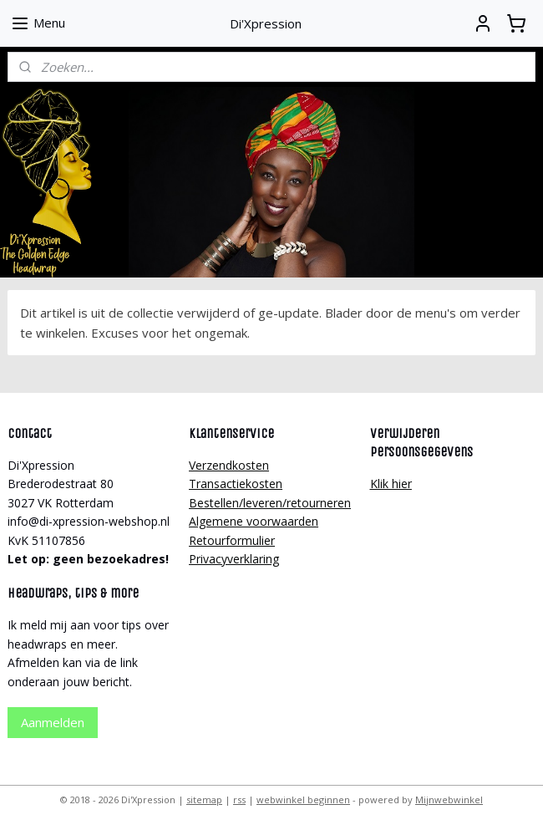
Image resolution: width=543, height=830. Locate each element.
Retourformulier (232, 540)
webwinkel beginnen (303, 799)
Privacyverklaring (234, 559)
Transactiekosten (235, 483)
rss (239, 799)
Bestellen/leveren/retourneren (270, 503)
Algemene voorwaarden (253, 521)
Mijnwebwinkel (449, 799)
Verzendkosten (229, 465)
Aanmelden (52, 722)
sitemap (204, 799)
